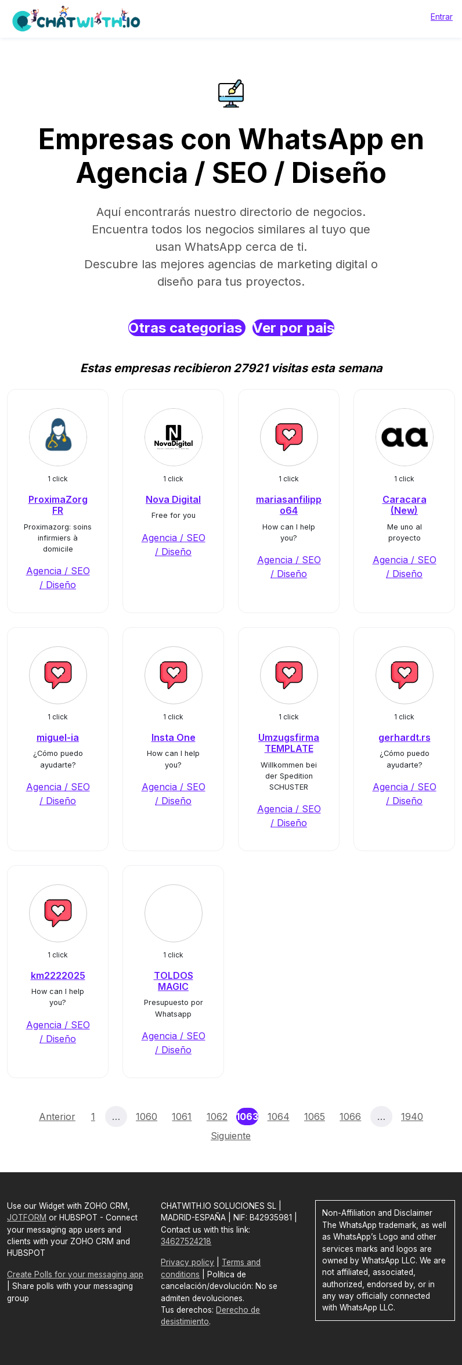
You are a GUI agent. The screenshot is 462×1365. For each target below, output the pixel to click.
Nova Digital (173, 499)
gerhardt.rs (404, 737)
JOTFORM (26, 1217)
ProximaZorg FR (58, 505)
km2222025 (58, 975)
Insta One (173, 737)
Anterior (57, 1116)
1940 (412, 1116)
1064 (279, 1116)
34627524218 (186, 1241)
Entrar (442, 16)
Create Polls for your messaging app (75, 1274)
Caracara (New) (404, 505)
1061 (182, 1116)
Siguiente (231, 1135)
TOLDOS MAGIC (173, 981)
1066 (350, 1116)
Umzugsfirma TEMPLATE (288, 743)
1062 (217, 1116)
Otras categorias (187, 327)
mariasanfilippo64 (289, 505)
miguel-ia (58, 737)
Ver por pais (293, 327)
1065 (314, 1116)
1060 (146, 1116)
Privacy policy (187, 1262)
